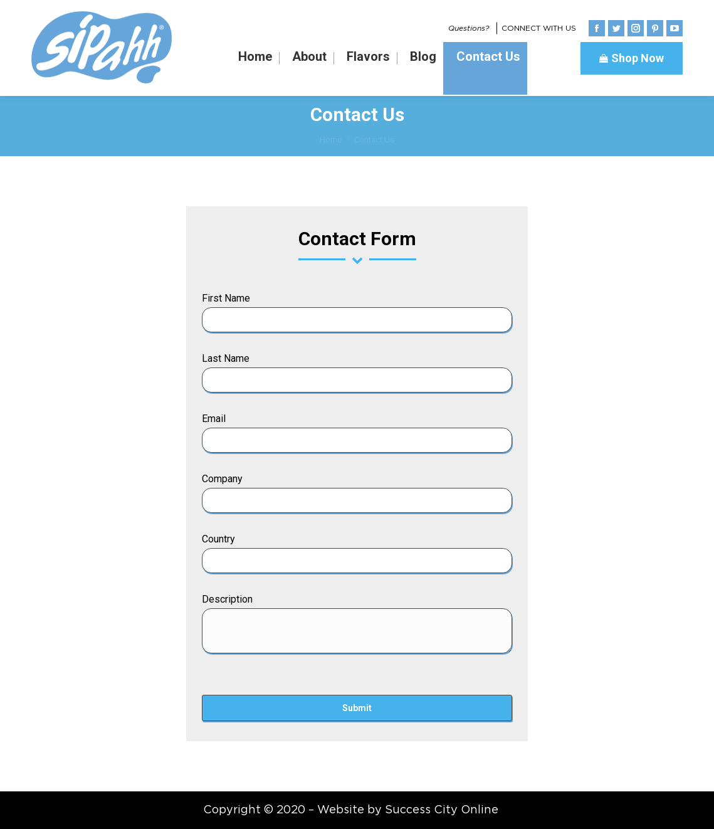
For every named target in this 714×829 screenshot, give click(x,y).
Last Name (225, 358)
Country (218, 539)
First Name (226, 298)
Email (214, 419)
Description (227, 599)
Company (222, 479)
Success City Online (441, 810)
